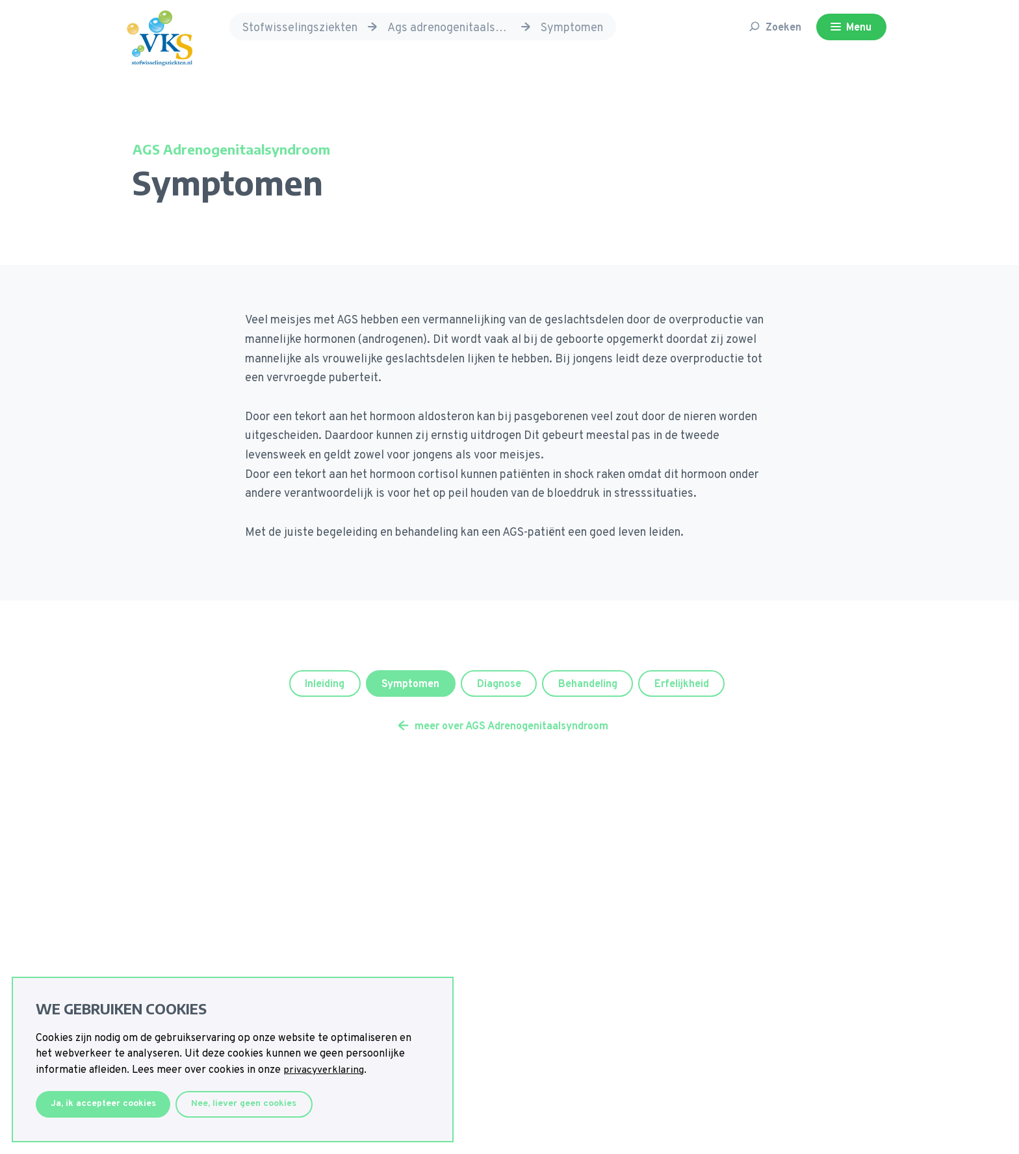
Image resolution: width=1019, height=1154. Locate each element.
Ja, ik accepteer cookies (105, 1104)
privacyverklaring (325, 1069)
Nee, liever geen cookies (251, 1104)
